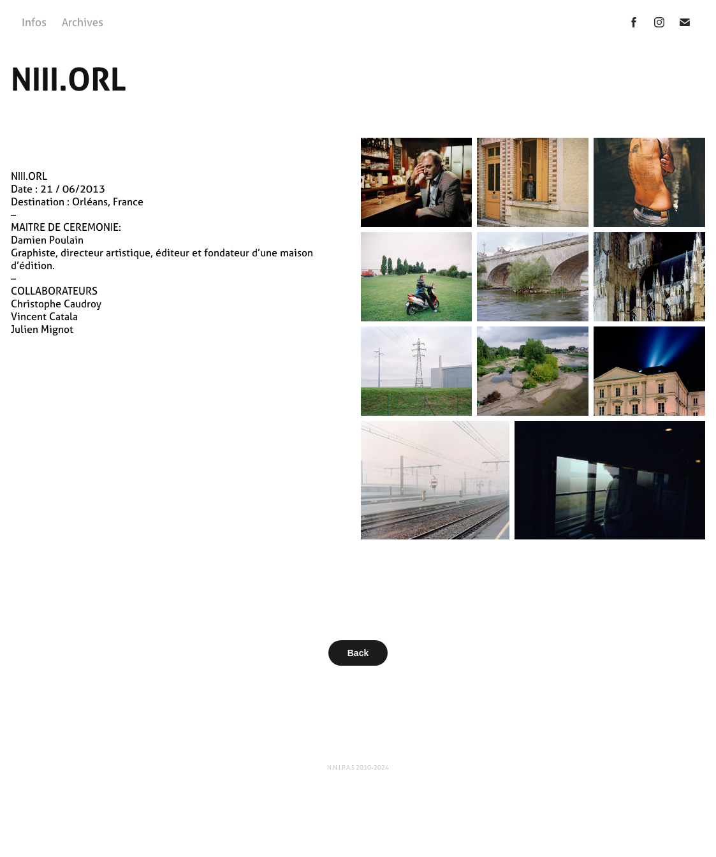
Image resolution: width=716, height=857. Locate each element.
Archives (82, 22)
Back (358, 653)
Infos (34, 22)
